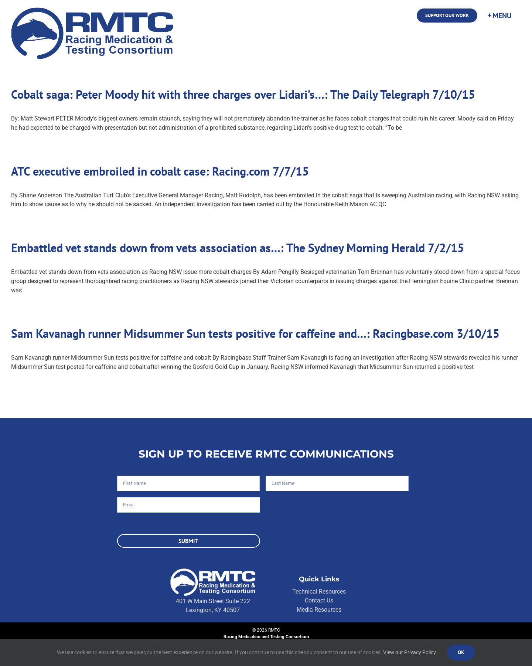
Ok (461, 652)
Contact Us (319, 600)
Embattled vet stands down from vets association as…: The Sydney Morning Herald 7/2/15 (237, 247)
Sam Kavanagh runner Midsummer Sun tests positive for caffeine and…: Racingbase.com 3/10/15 (255, 333)
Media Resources (319, 609)
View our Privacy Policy (409, 652)
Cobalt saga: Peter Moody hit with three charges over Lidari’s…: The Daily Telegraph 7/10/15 (243, 94)
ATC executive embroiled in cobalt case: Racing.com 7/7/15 (160, 171)
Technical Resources (319, 591)
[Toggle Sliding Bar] (499, 15)
